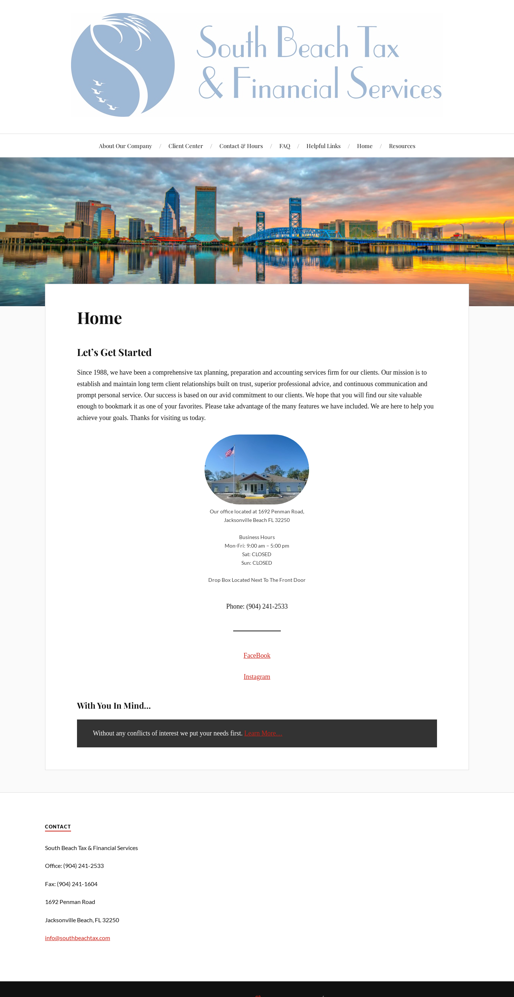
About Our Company (125, 146)
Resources (402, 146)
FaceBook (257, 655)
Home (365, 146)
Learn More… (263, 733)
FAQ (284, 146)
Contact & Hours (241, 146)
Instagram (257, 676)
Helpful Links (323, 146)
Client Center (185, 146)
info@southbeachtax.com (77, 937)
